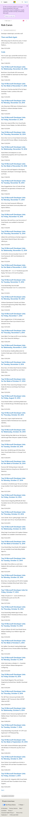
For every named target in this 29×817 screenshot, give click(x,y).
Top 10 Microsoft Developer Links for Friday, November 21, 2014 (13, 118)
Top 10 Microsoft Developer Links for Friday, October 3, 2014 (13, 774)
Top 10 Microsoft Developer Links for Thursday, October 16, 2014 (13, 608)
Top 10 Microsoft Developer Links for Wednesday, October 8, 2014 (13, 709)
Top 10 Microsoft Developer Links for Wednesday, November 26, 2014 (14, 68)
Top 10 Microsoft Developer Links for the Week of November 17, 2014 (14, 85)
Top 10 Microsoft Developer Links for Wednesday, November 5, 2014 (13, 346)
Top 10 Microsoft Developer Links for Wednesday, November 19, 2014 (14, 148)
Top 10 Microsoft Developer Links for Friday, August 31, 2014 (13, 397)
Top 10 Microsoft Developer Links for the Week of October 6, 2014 (13, 641)
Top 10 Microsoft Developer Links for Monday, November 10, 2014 (13, 298)
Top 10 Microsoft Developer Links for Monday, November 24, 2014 (13, 101)
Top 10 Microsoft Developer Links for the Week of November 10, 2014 (14, 165)
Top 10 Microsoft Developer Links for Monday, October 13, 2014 (13, 658)
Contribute (3, 810)
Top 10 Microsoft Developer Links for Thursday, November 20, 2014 (13, 133)
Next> (3, 790)
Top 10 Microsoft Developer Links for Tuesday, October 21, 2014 (13, 559)
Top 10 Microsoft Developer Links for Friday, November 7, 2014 (13, 315)
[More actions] (26, 20)
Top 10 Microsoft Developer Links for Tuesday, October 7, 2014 (13, 726)
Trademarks (4, 815)
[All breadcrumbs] (2, 20)
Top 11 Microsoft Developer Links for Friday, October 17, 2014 (14, 591)
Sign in (26, 2)
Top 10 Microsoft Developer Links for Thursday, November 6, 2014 (13, 331)
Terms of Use (19, 812)
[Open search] (22, 2)
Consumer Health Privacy (7, 812)
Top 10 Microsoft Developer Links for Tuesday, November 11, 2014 (13, 281)
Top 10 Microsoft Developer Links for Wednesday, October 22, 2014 (13, 528)
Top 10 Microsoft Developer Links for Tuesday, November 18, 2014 (13, 182)
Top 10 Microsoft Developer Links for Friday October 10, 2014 (13, 675)
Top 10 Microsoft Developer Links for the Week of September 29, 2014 (14, 741)
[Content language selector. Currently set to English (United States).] (8, 801)
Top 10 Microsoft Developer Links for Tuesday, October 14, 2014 (13, 625)
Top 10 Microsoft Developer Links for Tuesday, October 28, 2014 (13, 445)
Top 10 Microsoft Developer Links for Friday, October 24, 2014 (13, 496)
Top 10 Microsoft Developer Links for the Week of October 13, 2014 (13, 542)
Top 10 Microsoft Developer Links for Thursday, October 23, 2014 (13, 513)
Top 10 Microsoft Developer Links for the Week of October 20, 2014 (13, 462)
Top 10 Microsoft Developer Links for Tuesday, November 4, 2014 (13, 363)
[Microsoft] (15, 2)
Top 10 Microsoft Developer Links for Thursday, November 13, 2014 (13, 232)
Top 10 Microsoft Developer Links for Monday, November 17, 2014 (13, 198)
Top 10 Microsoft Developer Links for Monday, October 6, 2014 (13, 758)
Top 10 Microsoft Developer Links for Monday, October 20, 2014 (13, 576)
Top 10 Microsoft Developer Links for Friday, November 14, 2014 (13, 215)
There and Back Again (9, 37)
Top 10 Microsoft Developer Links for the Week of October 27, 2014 (13, 380)
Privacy (10, 810)
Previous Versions (13, 808)
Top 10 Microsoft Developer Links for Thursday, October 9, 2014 (13, 692)
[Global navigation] (1, 2)
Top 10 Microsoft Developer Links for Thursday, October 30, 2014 (13, 414)
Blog (20, 808)
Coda (3, 52)
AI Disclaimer (4, 808)
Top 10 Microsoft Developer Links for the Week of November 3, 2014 (13, 266)
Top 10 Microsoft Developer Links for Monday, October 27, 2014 (13, 479)
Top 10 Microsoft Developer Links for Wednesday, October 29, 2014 (13, 431)
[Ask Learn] (23, 20)
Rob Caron (7, 20)
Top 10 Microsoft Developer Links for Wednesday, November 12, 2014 (14, 249)
